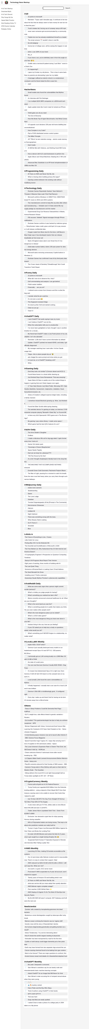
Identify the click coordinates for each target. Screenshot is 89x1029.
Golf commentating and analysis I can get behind (44, 281)
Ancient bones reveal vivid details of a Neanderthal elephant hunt (46, 956)
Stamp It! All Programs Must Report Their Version (41, 560)
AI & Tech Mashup (7, 8)
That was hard (32, 997)
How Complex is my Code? (37, 130)
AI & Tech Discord (6, 14)
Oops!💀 (31, 311)
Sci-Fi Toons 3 (32, 523)
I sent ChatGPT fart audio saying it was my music (44, 319)
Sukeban (31, 499)
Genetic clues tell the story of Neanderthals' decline (41, 924)
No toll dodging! (33, 43)
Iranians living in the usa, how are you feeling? (43, 624)
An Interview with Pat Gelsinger (38, 98)
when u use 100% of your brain (38, 52)
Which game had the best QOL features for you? (43, 424)
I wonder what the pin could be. (38, 296)
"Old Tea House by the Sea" (37, 456)
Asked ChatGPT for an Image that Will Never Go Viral (45, 973)
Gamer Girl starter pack (35, 444)
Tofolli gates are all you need (37, 113)
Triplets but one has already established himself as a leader (47, 37)
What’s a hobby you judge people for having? (42, 592)
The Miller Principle (34, 136)
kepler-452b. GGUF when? (36, 644)
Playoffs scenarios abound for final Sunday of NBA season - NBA (46, 764)
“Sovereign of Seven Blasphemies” (39, 447)
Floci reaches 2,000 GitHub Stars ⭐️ (40, 889)
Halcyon (30, 508)
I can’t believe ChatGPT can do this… (40, 322)
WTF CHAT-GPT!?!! (34, 994)
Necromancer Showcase (36, 505)
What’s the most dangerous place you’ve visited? (44, 613)
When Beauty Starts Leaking (37, 520)
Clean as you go (33, 308)
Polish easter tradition (35, 284)
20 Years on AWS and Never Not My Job (41, 174)
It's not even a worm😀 (35, 299)
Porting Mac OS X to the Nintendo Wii (37, 543)
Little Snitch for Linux (31, 540)
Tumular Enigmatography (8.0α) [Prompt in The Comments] (47, 502)
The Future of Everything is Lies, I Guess (38, 537)
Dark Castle (32, 145)
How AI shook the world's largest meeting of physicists (42, 936)
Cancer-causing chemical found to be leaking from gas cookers (45, 950)
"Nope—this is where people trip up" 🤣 (41, 354)
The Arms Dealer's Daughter (37, 432)
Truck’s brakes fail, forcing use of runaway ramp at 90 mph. (47, 28)
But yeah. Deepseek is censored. (38, 964)
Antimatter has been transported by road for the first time (43, 938)
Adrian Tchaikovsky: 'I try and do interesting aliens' (41, 933)
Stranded (31, 526)
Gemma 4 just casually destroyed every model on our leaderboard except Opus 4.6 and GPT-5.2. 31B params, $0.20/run (43, 650)
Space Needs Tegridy (35, 450)
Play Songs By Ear (7, 17)
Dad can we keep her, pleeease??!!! (39, 453)
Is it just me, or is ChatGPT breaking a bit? (41, 360)
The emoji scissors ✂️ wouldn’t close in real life (43, 40)
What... (30, 363)
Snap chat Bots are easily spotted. (39, 1000)
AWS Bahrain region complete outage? (40, 886)
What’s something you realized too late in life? (43, 595)
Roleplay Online (6, 29)
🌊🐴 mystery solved (35, 985)
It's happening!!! (33, 69)
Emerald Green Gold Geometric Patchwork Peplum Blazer (47, 470)
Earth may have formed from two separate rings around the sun (45, 947)
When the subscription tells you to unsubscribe (43, 325)
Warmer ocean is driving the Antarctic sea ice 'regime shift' (44, 921)
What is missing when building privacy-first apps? (44, 177)
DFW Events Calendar (8, 26)
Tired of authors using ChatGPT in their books (43, 991)
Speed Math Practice (7, 20)
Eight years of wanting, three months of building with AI (42, 563)
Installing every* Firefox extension (36, 575)
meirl (29, 84)
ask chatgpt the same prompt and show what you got (45, 357)
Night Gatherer (33, 514)
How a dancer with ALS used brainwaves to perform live (46, 154)
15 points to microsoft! (35, 17)
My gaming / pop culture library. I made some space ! (45, 421)
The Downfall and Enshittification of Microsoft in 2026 (42, 546)
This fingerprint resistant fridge (38, 302)
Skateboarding (32, 490)
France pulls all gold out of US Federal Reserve (43, 784)
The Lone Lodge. (33, 496)
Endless (30, 435)
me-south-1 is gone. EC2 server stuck (40, 869)
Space (30, 493)
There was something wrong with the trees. (42, 517)
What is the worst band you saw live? (40, 604)
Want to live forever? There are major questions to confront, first (46, 953)
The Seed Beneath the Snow (34, 572)
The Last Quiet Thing (31, 566)
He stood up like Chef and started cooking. (42, 305)
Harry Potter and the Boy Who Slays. (40, 988)
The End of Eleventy (34, 116)
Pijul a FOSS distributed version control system (43, 133)
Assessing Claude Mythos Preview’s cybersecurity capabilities (45, 578)
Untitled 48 (31, 511)
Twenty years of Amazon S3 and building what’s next (45, 877)
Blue (29, 529)
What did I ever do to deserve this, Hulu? (41, 278)
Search (67, 8)
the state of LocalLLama (36, 662)
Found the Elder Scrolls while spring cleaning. (43, 406)
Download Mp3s (6, 11)
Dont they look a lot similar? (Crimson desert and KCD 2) (46, 371)
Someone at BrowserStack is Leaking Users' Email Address (44, 569)
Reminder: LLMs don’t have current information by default (46, 339)
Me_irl (30, 55)
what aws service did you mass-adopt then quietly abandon (47, 883)
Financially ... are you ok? (36, 287)
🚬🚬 (29, 982)
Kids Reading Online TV (8, 23)
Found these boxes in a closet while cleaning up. (44, 374)
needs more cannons (35, 488)
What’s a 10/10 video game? (37, 616)
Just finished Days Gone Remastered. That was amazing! (46, 377)
